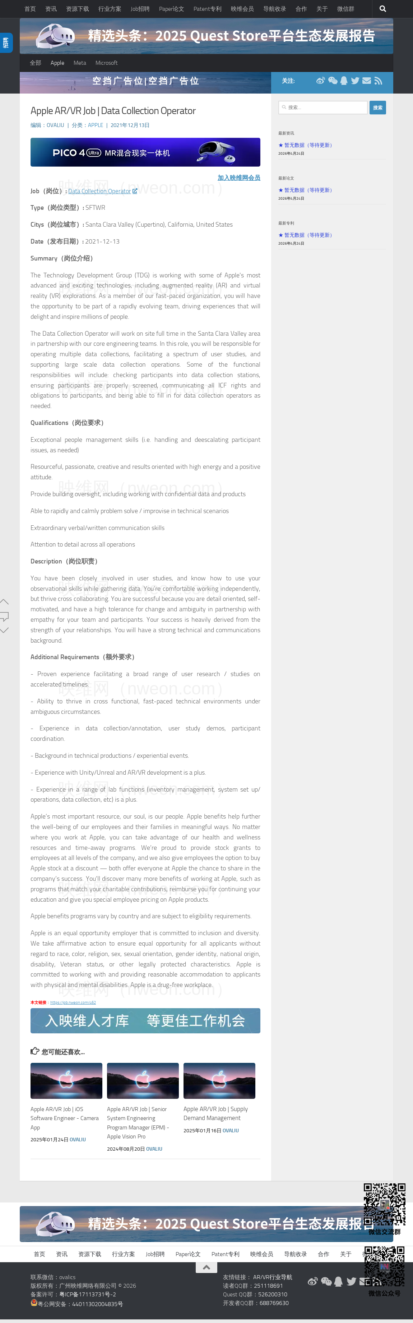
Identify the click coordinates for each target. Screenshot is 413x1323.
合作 (301, 8)
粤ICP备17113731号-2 (87, 1298)
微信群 (345, 8)
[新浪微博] (320, 84)
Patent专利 (208, 8)
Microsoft (107, 62)
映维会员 (242, 8)
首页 (30, 8)
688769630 (274, 1306)
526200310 (272, 1298)
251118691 (268, 1289)
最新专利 (286, 226)
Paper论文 (171, 8)
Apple (57, 62)
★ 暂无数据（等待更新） (306, 148)
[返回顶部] (206, 1271)
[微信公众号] (332, 84)
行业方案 (109, 8)
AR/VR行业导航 (272, 1280)
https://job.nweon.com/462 (73, 1006)
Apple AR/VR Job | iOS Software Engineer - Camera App (58, 1121)
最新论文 (286, 181)
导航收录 (274, 8)
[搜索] (382, 9)
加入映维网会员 (237, 181)
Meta (80, 62)
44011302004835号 (97, 1307)
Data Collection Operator (104, 195)
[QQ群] (343, 84)
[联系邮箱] (366, 84)
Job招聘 (140, 8)
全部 (35, 62)
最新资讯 (286, 136)
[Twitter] (355, 84)
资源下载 (77, 8)
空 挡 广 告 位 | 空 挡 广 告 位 (145, 84)
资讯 (51, 8)
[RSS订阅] (378, 84)
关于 (322, 8)
